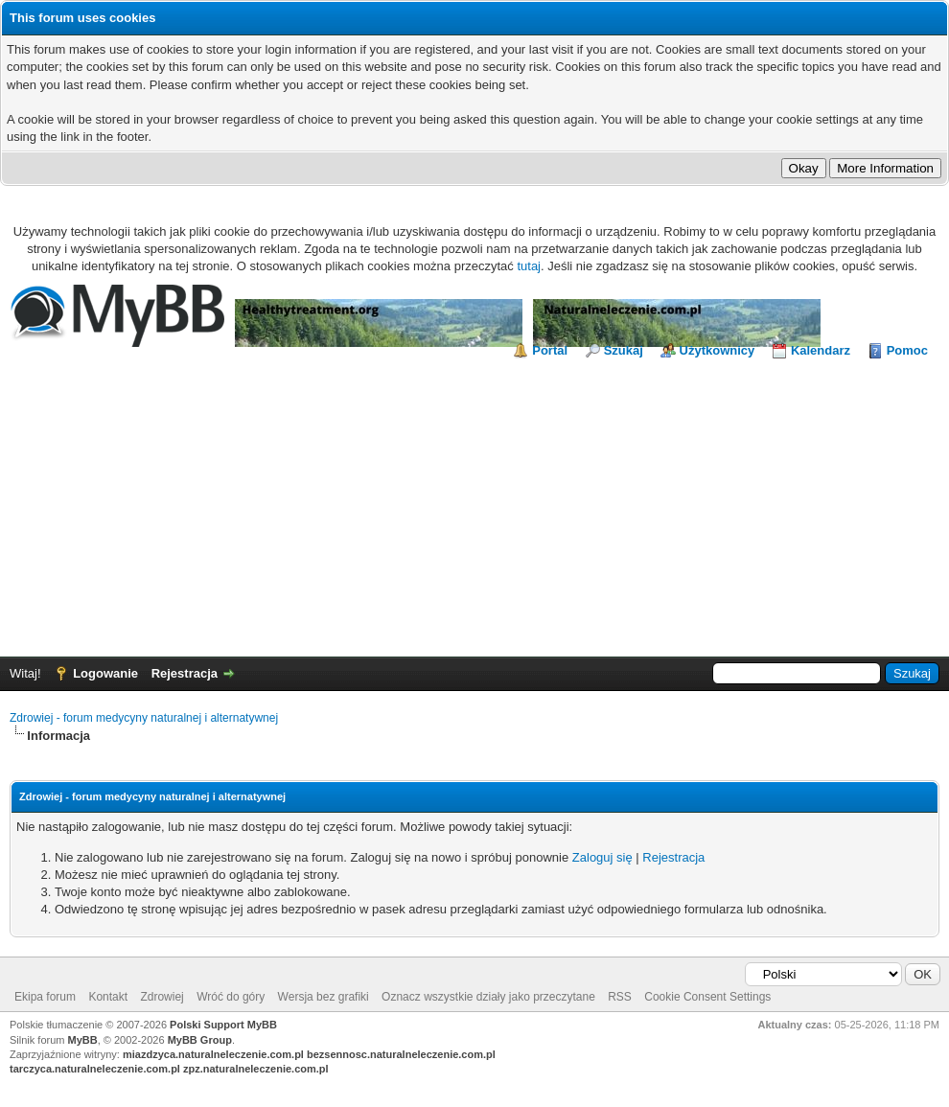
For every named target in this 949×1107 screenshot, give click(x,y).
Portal (549, 350)
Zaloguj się (602, 857)
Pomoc (907, 350)
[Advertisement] (474, 503)
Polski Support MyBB (223, 1024)
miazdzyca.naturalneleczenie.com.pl (213, 1054)
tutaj (529, 266)
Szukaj (623, 350)
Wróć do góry (231, 996)
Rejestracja (184, 673)
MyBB (83, 1040)
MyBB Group (200, 1040)
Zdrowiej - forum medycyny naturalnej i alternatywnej (144, 718)
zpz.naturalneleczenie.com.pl (256, 1068)
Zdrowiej (161, 996)
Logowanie (105, 673)
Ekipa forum (45, 996)
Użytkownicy (717, 350)
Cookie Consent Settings (707, 996)
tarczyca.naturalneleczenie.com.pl (95, 1068)
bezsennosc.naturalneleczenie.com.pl (401, 1054)
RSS (620, 996)
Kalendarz (820, 350)
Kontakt (107, 996)
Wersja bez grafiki (323, 996)
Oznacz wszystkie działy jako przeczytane (488, 996)
